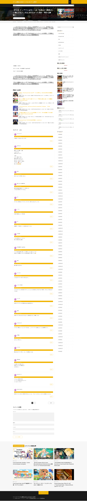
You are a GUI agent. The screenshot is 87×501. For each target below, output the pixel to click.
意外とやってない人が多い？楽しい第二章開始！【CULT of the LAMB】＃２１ (68, 76)
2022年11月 (60, 159)
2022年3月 (60, 182)
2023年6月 (60, 139)
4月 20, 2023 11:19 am (18, 325)
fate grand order (21, 18)
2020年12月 (60, 226)
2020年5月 (60, 246)
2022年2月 (60, 185)
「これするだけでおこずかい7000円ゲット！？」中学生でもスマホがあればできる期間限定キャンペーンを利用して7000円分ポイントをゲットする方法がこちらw (33, 28)
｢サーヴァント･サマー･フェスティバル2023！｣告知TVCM (43, 484)
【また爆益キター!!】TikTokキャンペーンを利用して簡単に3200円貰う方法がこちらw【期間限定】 (33, 34)
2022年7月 (60, 171)
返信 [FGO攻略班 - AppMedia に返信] (51, 255)
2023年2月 (60, 151)
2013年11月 (60, 341)
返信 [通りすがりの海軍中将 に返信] (51, 192)
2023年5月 (60, 142)
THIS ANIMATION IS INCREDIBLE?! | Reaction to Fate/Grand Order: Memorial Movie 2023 (64, 464)
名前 (14, 422)
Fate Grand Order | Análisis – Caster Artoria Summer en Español (21, 463)
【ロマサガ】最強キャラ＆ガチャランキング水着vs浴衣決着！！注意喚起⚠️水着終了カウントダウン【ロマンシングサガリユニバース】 (68, 90)
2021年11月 (60, 194)
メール (14, 427)
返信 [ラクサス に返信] (51, 354)
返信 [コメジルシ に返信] (51, 280)
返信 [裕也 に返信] (51, 268)
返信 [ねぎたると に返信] (51, 166)
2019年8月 (60, 269)
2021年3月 (60, 217)
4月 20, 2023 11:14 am (18, 301)
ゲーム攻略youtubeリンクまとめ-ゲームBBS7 (28, 497)
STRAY (59, 45)
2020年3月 (60, 252)
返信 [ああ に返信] (51, 178)
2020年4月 (60, 249)
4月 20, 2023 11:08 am (18, 263)
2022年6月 (60, 174)
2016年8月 (60, 318)
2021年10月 (60, 197)
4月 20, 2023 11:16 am (18, 313)
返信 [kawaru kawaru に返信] (51, 396)
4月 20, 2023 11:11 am (18, 275)
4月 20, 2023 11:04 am (18, 224)
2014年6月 (60, 335)
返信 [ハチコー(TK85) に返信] (51, 293)
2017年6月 (60, 306)
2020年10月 (60, 231)
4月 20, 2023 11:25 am (18, 350)
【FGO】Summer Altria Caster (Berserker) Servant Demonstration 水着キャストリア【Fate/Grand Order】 (43, 464)
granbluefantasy (61, 42)
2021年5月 (60, 211)
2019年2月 (60, 280)
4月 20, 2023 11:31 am (18, 392)
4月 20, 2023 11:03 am (18, 212)
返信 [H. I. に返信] (51, 204)
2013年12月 (60, 338)
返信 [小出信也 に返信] (51, 242)
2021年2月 (60, 220)
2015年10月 (60, 321)
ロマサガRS (60, 50)
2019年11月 (60, 263)
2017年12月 (60, 298)
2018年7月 (60, 286)
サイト (14, 431)
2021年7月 (60, 205)
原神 (59, 53)
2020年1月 (60, 257)
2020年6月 (60, 243)
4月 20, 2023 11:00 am (18, 186)
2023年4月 (60, 145)
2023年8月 (60, 133)
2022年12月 (60, 156)
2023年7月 (60, 136)
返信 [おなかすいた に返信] (51, 384)
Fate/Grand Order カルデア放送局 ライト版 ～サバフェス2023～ (22, 484)
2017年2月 (60, 312)
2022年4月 (60, 179)
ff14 (59, 39)
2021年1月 (60, 223)
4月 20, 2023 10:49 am (18, 136)
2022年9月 (60, 165)
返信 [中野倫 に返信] (51, 342)
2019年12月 (60, 260)
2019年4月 (60, 275)
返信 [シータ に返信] (51, 216)
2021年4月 (60, 214)
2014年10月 (60, 332)
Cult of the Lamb (61, 33)
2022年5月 (60, 177)
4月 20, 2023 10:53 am (18, 148)
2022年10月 (60, 162)
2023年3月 (60, 148)
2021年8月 (60, 203)
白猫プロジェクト (61, 59)
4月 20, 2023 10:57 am (18, 174)
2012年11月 (60, 344)
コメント (14, 411)
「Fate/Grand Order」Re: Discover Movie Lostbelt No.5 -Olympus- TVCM (34, 106)
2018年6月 (60, 289)
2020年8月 (60, 237)
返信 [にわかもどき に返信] (51, 330)
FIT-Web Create (33, 498)
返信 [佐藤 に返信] (51, 318)
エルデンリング (61, 47)
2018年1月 (60, 295)
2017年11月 (60, 301)
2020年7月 (60, 240)
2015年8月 (60, 327)
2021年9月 (60, 200)
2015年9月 (60, 324)
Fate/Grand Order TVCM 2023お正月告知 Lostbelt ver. (30, 120)
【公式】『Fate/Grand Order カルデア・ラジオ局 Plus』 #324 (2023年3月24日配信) (35, 92)
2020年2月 (60, 254)
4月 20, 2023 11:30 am (18, 377)
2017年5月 (60, 309)
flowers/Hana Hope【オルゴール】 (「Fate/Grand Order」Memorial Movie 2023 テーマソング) (63, 485)
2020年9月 (60, 234)
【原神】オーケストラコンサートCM (64, 110)
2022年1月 (60, 188)
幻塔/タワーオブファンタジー (63, 56)
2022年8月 (60, 168)
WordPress (43, 498)
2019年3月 (60, 278)
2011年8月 (60, 347)
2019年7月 (60, 272)
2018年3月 (60, 292)
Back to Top (43, 493)
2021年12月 (60, 191)
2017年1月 (60, 315)
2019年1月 (60, 283)
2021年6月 (60, 208)
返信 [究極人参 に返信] (51, 369)
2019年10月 (60, 266)
